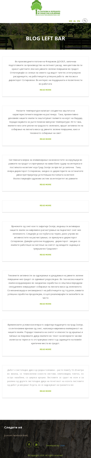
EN (78, 21)
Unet (62, 445)
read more (45, 90)
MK (70, 21)
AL (74, 21)
